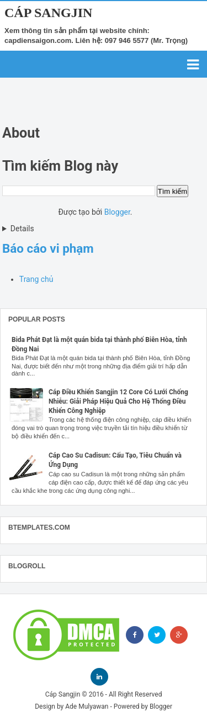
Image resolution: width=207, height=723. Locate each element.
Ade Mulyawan (86, 706)
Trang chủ (36, 279)
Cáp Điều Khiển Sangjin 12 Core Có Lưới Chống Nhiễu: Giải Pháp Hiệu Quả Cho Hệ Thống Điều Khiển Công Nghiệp (118, 401)
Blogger (117, 212)
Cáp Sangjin (48, 13)
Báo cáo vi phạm (48, 248)
